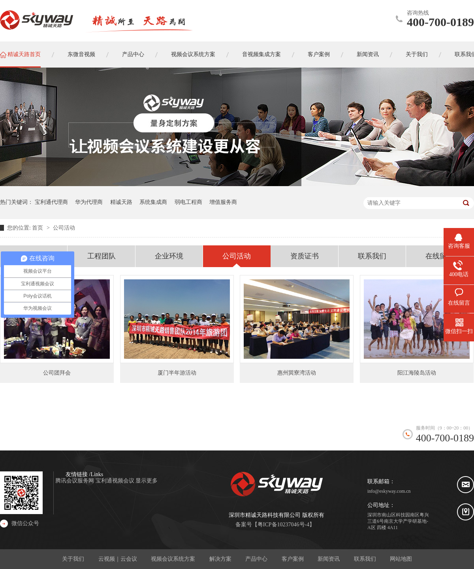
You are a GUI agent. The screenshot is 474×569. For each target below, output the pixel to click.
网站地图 (401, 559)
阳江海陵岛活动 (416, 373)
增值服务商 (223, 202)
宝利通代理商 (51, 202)
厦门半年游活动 (177, 373)
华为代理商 (89, 202)
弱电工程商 (188, 202)
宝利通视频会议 (116, 481)
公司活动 (64, 228)
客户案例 (293, 559)
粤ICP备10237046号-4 (283, 525)
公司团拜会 (57, 373)
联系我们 (372, 256)
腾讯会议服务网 (75, 481)
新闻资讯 (329, 559)
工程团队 (101, 256)
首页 (38, 228)
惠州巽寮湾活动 (296, 373)
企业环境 (169, 256)
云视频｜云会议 (117, 559)
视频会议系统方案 (173, 559)
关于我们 (73, 559)
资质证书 (304, 256)
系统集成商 (153, 202)
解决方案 (220, 559)
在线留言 (439, 256)
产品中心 (256, 559)
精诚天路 (121, 202)
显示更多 (146, 481)
